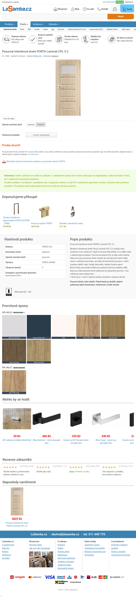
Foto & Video (9, 119)
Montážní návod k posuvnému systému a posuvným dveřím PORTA (35, 161)
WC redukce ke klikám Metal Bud (17, 440)
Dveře (24, 24)
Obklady (54, 24)
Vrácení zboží (63, 551)
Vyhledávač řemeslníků (95, 548)
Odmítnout (129, 2)
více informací (33, 154)
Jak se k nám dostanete (39, 548)
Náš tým (5, 548)
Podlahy (10, 24)
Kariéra (5, 551)
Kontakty (6, 558)
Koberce (38, 24)
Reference (6, 555)
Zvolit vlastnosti (41, 135)
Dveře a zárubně (118, 551)
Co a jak (88, 9)
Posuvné (40, 125)
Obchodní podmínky (66, 558)
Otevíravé (30, 125)
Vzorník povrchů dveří (120, 555)
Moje (75, 9)
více (109, 2)
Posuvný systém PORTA (41, 223)
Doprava (61, 545)
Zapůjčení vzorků (92, 545)
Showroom (60, 9)
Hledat (121, 16)
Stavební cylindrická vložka (71, 223)
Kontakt (102, 9)
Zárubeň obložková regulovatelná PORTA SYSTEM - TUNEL (16, 220)
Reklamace (62, 555)
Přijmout (120, 2)
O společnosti (8, 545)
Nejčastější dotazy (66, 568)
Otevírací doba (35, 545)
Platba (60, 548)
